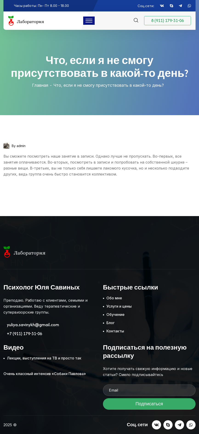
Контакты (115, 331)
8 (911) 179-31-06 (167, 20)
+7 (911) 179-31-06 (24, 334)
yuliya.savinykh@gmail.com (33, 325)
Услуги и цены (119, 306)
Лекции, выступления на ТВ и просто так (44, 358)
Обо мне (114, 298)
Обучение (115, 314)
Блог (110, 322)
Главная (40, 85)
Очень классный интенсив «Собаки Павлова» (44, 373)
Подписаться (149, 405)
